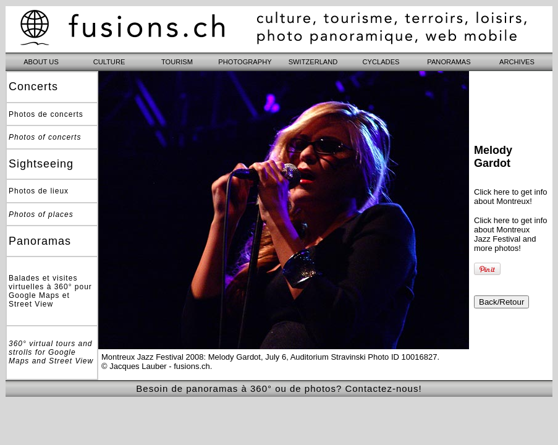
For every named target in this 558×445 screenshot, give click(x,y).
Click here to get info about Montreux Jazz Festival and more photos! (510, 234)
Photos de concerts (46, 114)
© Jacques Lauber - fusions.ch (155, 366)
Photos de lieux (39, 191)
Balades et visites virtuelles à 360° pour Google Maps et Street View (50, 291)
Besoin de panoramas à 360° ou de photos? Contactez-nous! (278, 388)
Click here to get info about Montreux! (510, 196)
